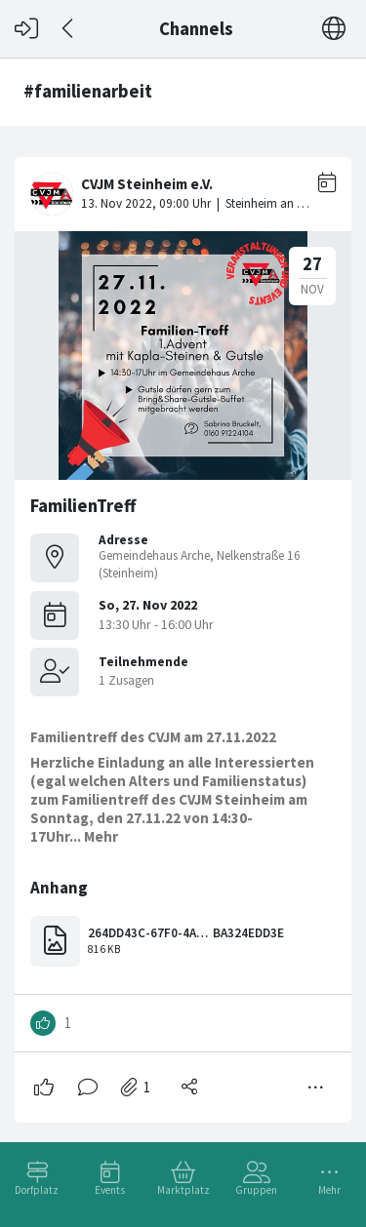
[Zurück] (69, 29)
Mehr (329, 1190)
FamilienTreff (83, 506)
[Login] (26, 29)
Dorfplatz (37, 1190)
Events (110, 1190)
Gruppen (256, 1190)
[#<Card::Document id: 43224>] (183, 632)
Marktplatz (183, 1190)
